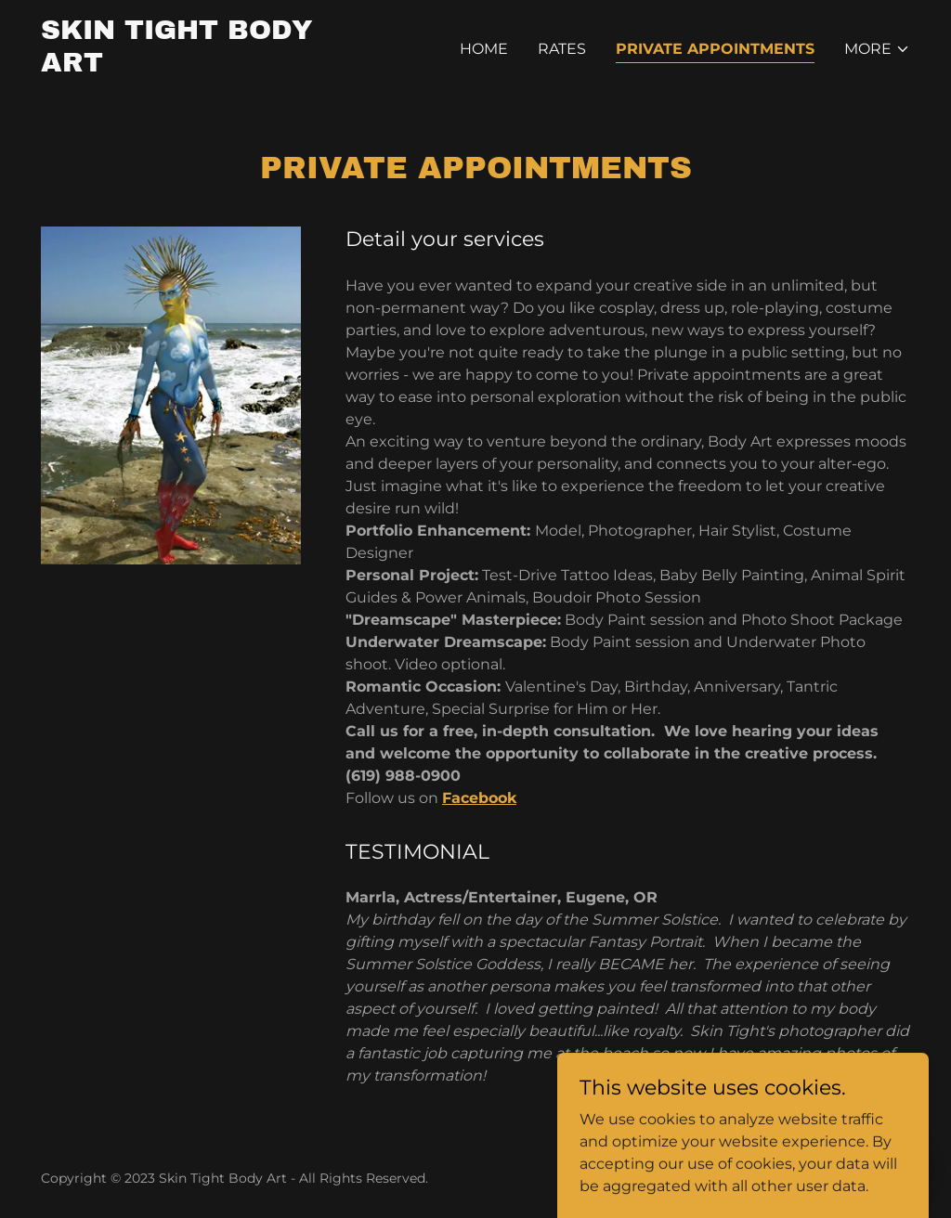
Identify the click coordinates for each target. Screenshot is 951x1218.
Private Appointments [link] (715, 49)
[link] (193, 66)
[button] (877, 49)
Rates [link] (562, 49)
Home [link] (484, 49)
